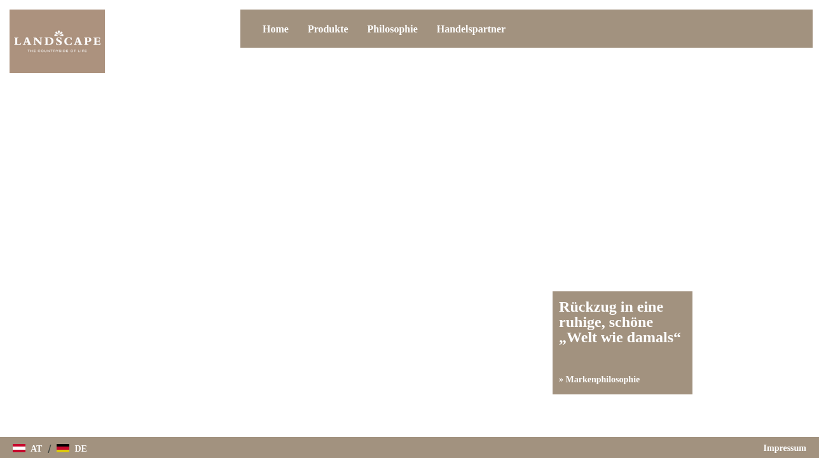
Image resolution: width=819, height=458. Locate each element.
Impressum (785, 448)
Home (276, 29)
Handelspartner (471, 29)
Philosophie (393, 29)
